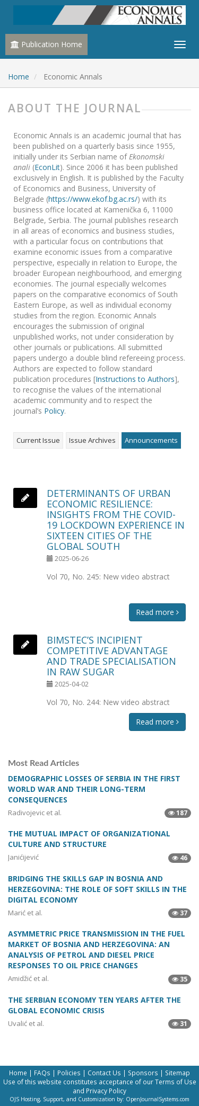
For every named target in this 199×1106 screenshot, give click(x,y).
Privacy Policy (106, 1090)
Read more (157, 612)
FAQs (42, 1072)
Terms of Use (175, 1081)
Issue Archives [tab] (92, 440)
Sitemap (177, 1072)
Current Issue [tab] (38, 440)
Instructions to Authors (135, 379)
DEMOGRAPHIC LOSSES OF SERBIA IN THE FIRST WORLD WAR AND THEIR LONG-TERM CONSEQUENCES (94, 789)
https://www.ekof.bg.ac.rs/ (92, 199)
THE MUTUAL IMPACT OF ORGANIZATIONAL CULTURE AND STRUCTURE (89, 838)
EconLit (47, 167)
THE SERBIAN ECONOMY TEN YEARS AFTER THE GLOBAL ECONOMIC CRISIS (94, 1005)
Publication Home (46, 44)
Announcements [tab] (151, 440)
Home (18, 77)
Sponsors (143, 1072)
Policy (54, 411)
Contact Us (104, 1072)
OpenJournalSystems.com (157, 1099)
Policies (69, 1072)
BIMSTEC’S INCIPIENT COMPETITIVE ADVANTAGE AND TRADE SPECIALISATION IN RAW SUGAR (111, 656)
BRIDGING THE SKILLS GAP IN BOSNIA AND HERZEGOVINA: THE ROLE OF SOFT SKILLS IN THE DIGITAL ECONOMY (97, 889)
